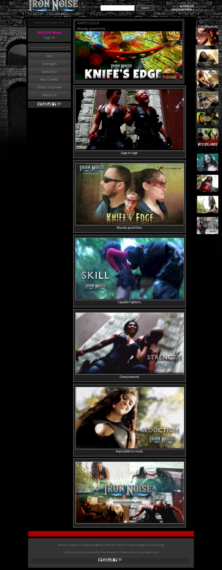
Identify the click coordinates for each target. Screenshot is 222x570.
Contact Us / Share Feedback (85, 545)
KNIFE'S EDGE (88, 23)
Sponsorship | (138, 545)
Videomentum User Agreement (139, 552)
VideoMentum (109, 552)
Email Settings (155, 545)
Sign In (49, 38)
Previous (169, 77)
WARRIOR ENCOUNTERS (183, 8)
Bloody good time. (91, 29)
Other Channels (49, 94)
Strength (49, 71)
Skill (49, 63)
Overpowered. (129, 377)
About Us (49, 102)
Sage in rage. (129, 153)
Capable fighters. (129, 302)
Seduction (49, 79)
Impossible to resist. (129, 451)
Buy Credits (49, 87)
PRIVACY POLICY (116, 545)
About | (63, 545)
